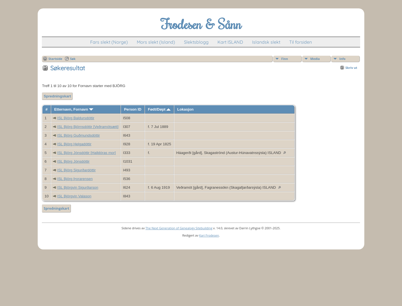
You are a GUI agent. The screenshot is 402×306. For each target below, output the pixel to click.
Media (315, 59)
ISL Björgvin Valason (74, 196)
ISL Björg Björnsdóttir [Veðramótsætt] (88, 127)
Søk (73, 59)
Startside (55, 59)
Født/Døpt (159, 109)
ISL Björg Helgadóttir (74, 144)
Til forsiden (300, 42)
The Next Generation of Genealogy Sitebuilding (178, 228)
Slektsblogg (196, 42)
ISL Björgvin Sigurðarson (77, 187)
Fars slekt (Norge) (109, 42)
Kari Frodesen (209, 235)
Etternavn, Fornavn (73, 109)
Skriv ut (351, 68)
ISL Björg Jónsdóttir (73, 161)
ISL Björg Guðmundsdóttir (78, 135)
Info (342, 59)
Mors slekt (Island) (156, 42)
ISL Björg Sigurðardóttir (76, 170)
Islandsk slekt (266, 42)
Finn (284, 59)
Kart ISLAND (230, 42)
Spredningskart (57, 96)
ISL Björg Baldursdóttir (75, 118)
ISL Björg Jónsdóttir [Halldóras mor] (86, 153)
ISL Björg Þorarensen (75, 179)
